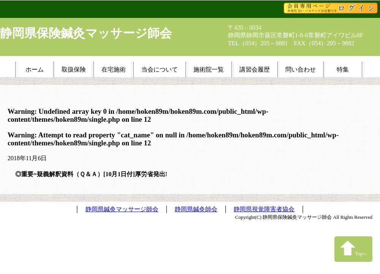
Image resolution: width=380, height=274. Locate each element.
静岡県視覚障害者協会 (264, 209)
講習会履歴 (254, 69)
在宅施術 (113, 69)
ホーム (34, 69)
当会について (159, 69)
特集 (343, 69)
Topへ (353, 248)
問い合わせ (300, 69)
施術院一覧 (208, 69)
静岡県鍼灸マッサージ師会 (122, 209)
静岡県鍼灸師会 (196, 209)
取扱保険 (74, 69)
